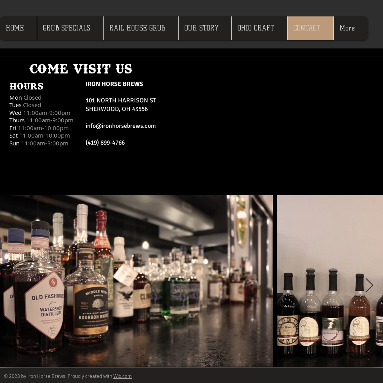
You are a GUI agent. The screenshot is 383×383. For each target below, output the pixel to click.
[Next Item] (369, 286)
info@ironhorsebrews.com (121, 126)
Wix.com (122, 376)
